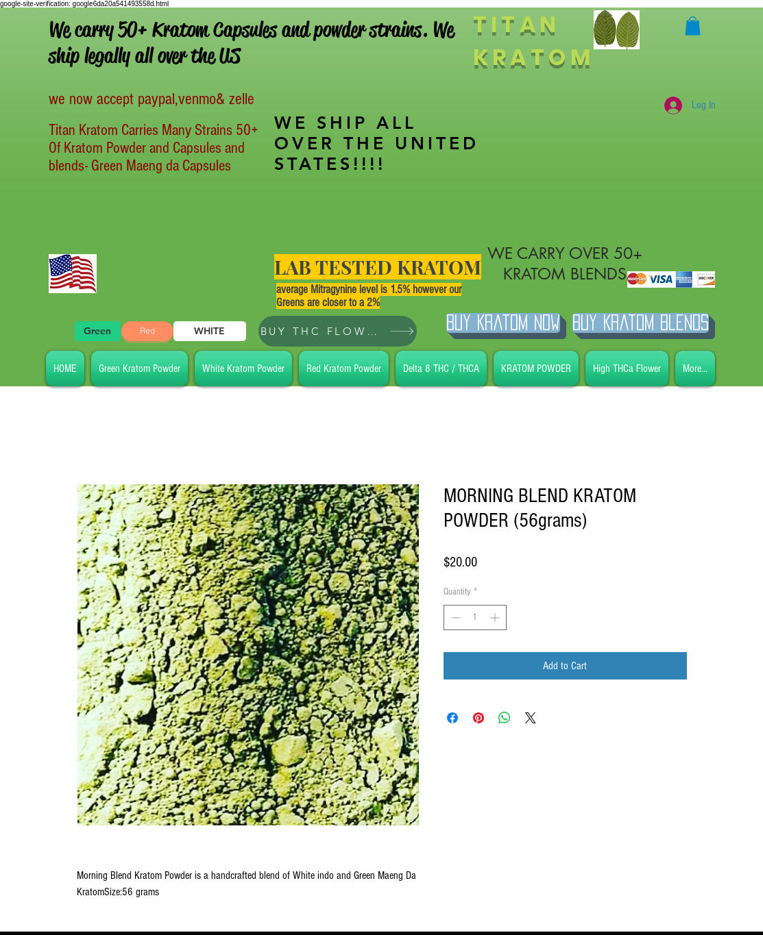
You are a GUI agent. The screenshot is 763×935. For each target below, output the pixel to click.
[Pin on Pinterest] (478, 718)
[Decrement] (454, 617)
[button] (693, 25)
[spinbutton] (475, 617)
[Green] (98, 331)
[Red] (147, 331)
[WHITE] (209, 331)
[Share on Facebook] (452, 718)
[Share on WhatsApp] (504, 718)
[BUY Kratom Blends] (640, 323)
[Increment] (496, 617)
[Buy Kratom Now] (503, 323)
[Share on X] (530, 718)
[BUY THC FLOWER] (337, 331)
